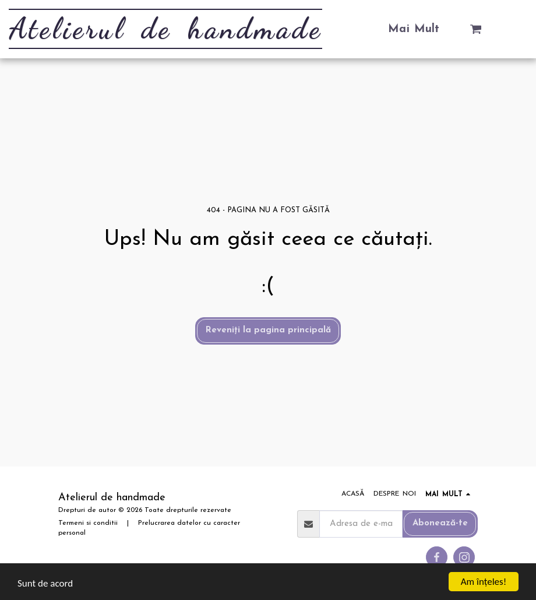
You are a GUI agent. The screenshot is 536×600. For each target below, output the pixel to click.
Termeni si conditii (88, 523)
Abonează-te (440, 523)
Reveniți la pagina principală (268, 330)
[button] (476, 29)
